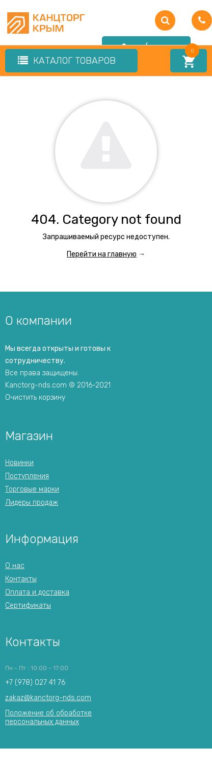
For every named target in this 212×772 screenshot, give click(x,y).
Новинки (19, 462)
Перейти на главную (102, 254)
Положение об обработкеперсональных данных (48, 717)
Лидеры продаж (31, 502)
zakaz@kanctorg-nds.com (48, 697)
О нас (14, 565)
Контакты (21, 579)
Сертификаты (28, 605)
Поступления (27, 476)
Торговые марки (32, 489)
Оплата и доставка (37, 592)
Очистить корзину (35, 397)
